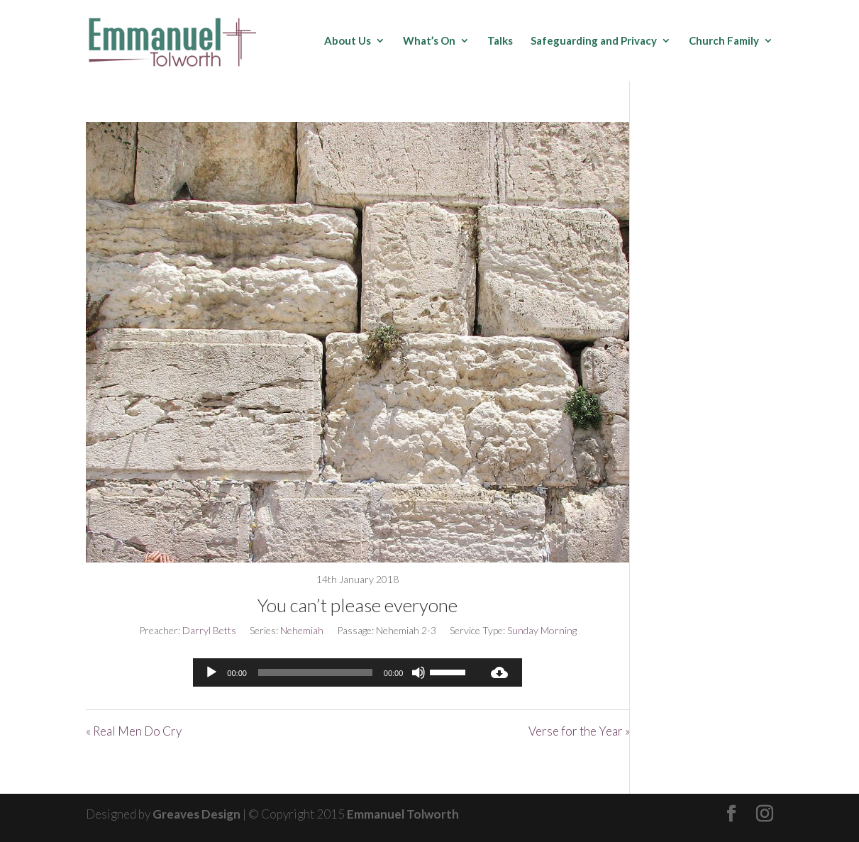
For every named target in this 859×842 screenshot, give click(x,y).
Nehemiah (301, 630)
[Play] (211, 672)
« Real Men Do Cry (134, 731)
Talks (500, 41)
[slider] (315, 672)
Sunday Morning (542, 630)
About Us (347, 41)
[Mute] (418, 672)
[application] (335, 672)
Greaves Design (196, 814)
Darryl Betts (209, 630)
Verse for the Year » (579, 731)
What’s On (429, 41)
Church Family (724, 41)
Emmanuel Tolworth (403, 814)
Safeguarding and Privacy (594, 41)
